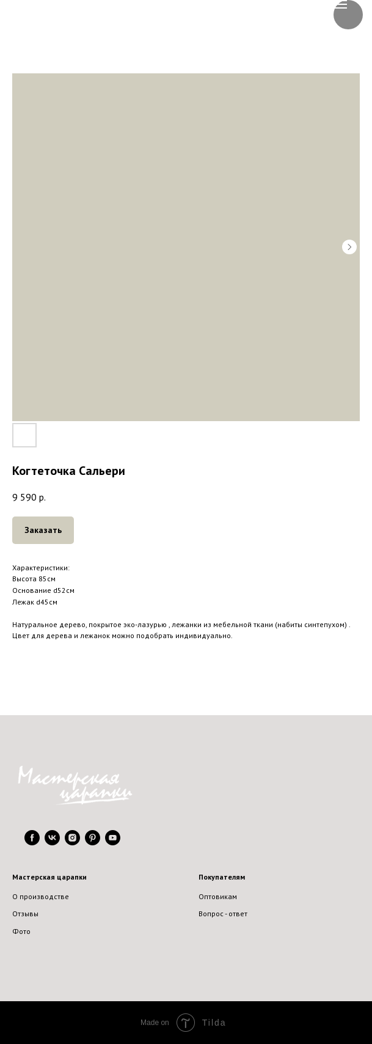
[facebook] (32, 842)
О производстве (40, 896)
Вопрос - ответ (223, 913)
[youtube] (112, 842)
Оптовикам (218, 896)
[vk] (52, 842)
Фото (21, 931)
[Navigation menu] (340, 4)
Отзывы (25, 913)
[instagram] (72, 842)
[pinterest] (92, 842)
